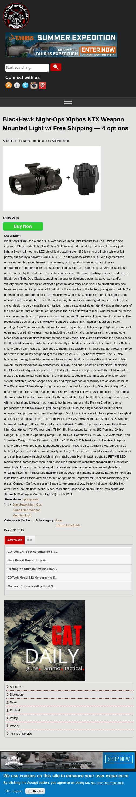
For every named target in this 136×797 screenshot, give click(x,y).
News (14, 702)
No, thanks (35, 791)
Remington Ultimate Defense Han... (32, 569)
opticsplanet (30, 499)
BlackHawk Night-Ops (27, 504)
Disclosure (17, 694)
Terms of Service (21, 733)
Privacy (15, 725)
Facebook (18, 86)
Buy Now (23, 226)
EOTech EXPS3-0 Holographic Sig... (33, 551)
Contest (15, 710)
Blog (29, 539)
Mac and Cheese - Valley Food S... (32, 586)
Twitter (26, 86)
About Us (16, 686)
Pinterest (43, 86)
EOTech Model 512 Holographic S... (32, 577)
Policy (14, 718)
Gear (58, 520)
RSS (9, 86)
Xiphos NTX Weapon (26, 509)
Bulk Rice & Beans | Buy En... (28, 560)
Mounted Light (22, 515)
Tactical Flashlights (67, 525)
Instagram (34, 86)
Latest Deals (16, 538)
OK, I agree (14, 791)
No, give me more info (107, 783)
